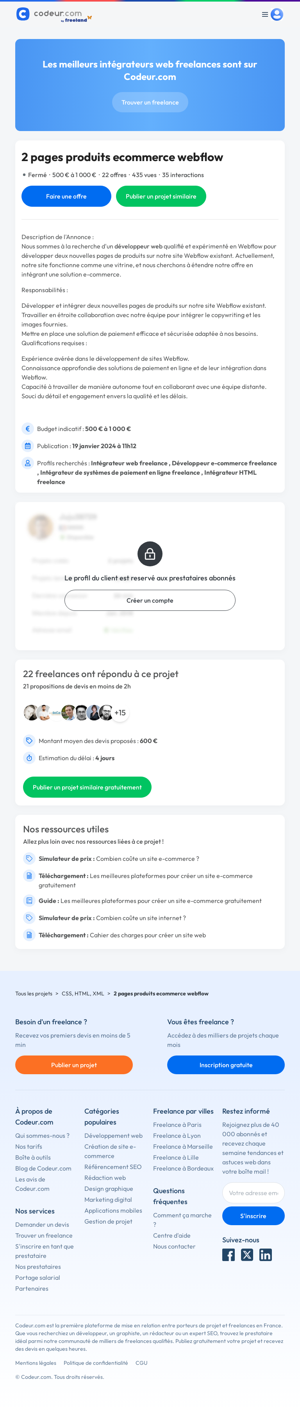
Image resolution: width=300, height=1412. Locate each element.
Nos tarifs (28, 1146)
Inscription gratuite (226, 1065)
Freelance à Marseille (183, 1146)
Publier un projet (74, 1065)
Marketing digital (108, 1199)
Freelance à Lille (176, 1157)
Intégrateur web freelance (129, 463)
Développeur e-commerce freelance (224, 463)
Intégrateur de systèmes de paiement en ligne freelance (120, 472)
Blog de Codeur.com (43, 1168)
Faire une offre (66, 196)
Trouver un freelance (150, 102)
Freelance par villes (183, 1111)
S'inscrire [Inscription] (253, 1216)
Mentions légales (35, 1362)
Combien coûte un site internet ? (141, 918)
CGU (142, 1362)
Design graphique (108, 1188)
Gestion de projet (108, 1221)
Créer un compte (150, 600)
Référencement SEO (113, 1167)
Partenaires (31, 1288)
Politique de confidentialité (96, 1362)
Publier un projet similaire (161, 196)
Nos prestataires (38, 1266)
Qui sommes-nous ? (42, 1135)
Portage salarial (37, 1277)
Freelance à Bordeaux (183, 1168)
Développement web (113, 1135)
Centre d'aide (172, 1235)
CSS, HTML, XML (83, 993)
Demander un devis (42, 1224)
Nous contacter (174, 1246)
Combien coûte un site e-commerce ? (147, 858)
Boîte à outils (33, 1157)
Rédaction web (105, 1177)
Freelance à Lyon (177, 1135)
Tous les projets (33, 993)
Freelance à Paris (177, 1124)
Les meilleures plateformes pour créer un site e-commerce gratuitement (161, 901)
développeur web (138, 246)
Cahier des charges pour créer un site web (148, 935)
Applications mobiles (113, 1210)
